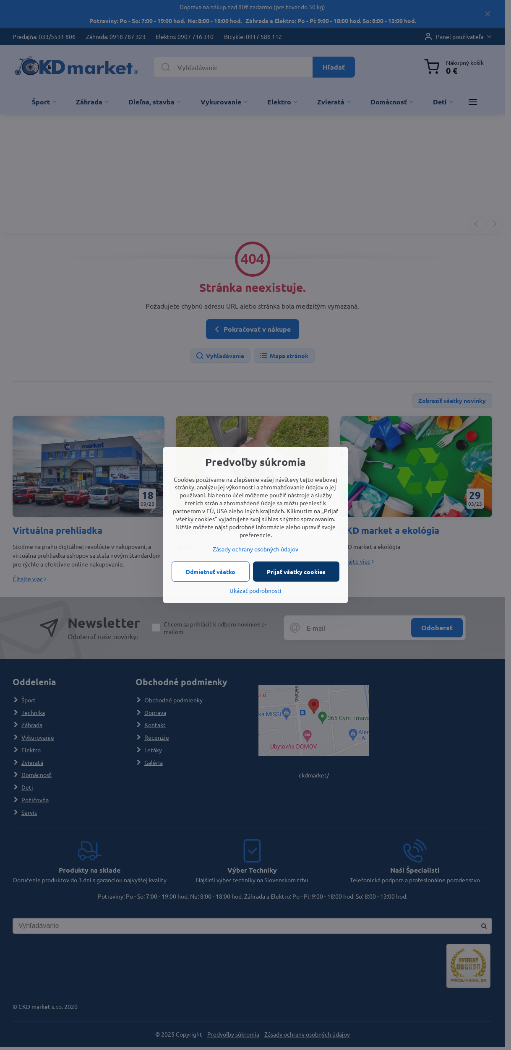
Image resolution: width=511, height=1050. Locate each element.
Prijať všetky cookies (296, 571)
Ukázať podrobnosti (255, 590)
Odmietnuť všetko (210, 571)
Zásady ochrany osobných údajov (255, 549)
